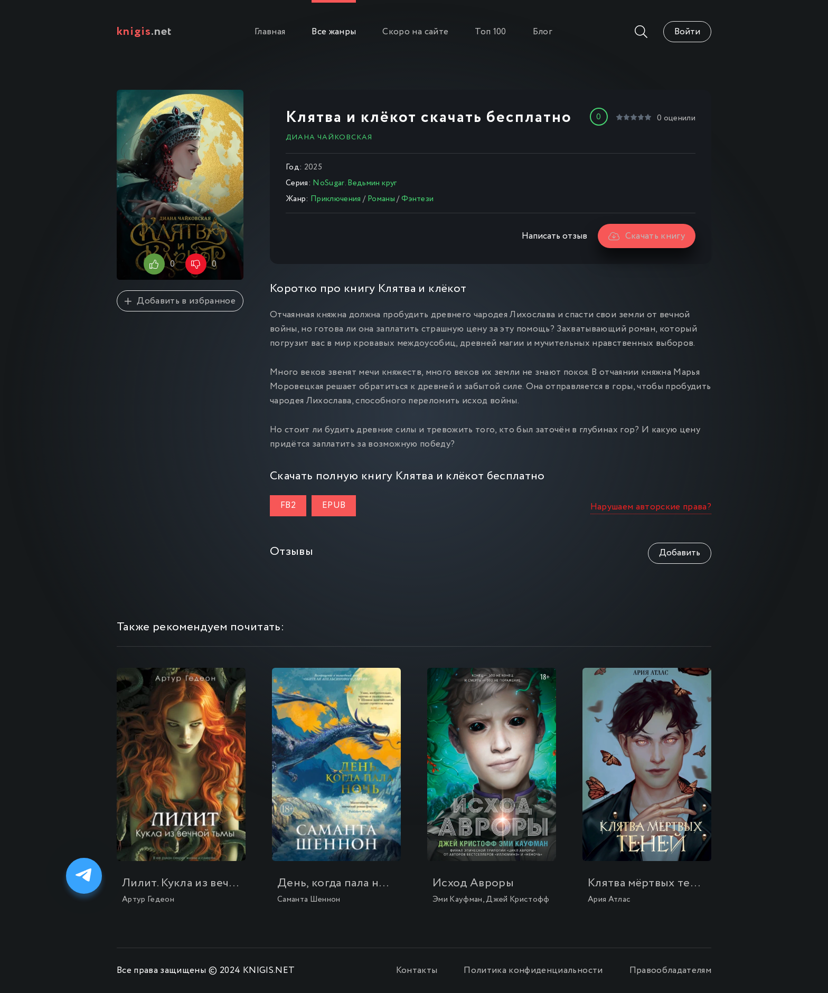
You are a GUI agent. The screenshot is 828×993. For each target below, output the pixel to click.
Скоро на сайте (415, 32)
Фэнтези (417, 199)
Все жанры (334, 32)
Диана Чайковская (329, 137)
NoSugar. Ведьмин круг (355, 183)
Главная (270, 32)
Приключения (335, 199)
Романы (381, 199)
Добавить (679, 553)
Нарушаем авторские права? (651, 507)
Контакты (417, 970)
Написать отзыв (554, 236)
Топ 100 (490, 32)
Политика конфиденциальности (533, 970)
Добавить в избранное (180, 301)
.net (144, 31)
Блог (542, 32)
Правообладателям (670, 970)
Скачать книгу (646, 236)
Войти (687, 32)
